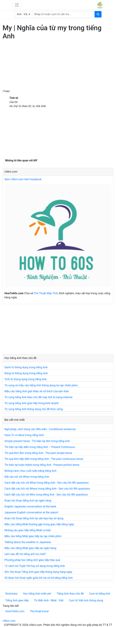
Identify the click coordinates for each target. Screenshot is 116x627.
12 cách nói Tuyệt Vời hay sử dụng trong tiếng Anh (34, 566)
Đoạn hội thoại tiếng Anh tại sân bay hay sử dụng (33, 518)
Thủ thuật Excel (39, 611)
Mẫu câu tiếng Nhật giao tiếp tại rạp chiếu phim (32, 536)
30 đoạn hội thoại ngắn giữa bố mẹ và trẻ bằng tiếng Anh (38, 577)
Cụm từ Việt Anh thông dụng (86, 600)
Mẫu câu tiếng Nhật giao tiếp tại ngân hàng (30, 548)
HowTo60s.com (14, 611)
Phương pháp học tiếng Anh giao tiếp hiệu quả (32, 560)
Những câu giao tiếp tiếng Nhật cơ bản (27, 530)
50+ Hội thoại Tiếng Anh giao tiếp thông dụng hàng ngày (38, 571)
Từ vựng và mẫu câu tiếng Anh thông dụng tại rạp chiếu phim (41, 385)
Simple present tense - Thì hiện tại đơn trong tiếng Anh (37, 441)
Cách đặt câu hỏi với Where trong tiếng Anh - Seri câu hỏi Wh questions (47, 488)
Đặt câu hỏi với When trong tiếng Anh (26, 476)
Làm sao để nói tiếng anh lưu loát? (25, 554)
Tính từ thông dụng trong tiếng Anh (25, 379)
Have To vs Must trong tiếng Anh (24, 435)
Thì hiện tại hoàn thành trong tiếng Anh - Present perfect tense (41, 464)
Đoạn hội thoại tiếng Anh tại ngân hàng (27, 500)
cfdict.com (9, 620)
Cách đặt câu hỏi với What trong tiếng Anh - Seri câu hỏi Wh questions (46, 482)
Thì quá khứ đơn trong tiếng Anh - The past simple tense (38, 453)
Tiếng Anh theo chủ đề (70, 593)
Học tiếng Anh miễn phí (37, 593)
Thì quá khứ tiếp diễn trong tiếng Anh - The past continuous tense (43, 459)
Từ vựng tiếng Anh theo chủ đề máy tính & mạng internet (38, 397)
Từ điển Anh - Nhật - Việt (48, 600)
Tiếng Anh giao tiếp (17, 600)
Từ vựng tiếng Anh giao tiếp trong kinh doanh (31, 403)
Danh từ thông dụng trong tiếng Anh (26, 367)
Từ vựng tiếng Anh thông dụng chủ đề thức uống (33, 409)
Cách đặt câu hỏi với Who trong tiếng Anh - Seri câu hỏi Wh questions (46, 494)
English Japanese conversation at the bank (30, 506)
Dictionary (11, 593)
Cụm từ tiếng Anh (99, 593)
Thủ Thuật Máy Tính (46, 293)
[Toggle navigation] (17, 5)
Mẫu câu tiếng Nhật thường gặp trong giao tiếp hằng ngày (39, 524)
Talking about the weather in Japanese (27, 542)
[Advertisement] (58, 65)
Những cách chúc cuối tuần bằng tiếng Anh (30, 470)
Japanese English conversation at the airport (31, 512)
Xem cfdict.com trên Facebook (23, 179)
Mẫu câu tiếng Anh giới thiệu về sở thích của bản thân (36, 391)
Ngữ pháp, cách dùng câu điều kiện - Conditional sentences (40, 429)
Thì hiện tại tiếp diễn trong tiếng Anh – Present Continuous (39, 447)
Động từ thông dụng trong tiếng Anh (26, 373)
